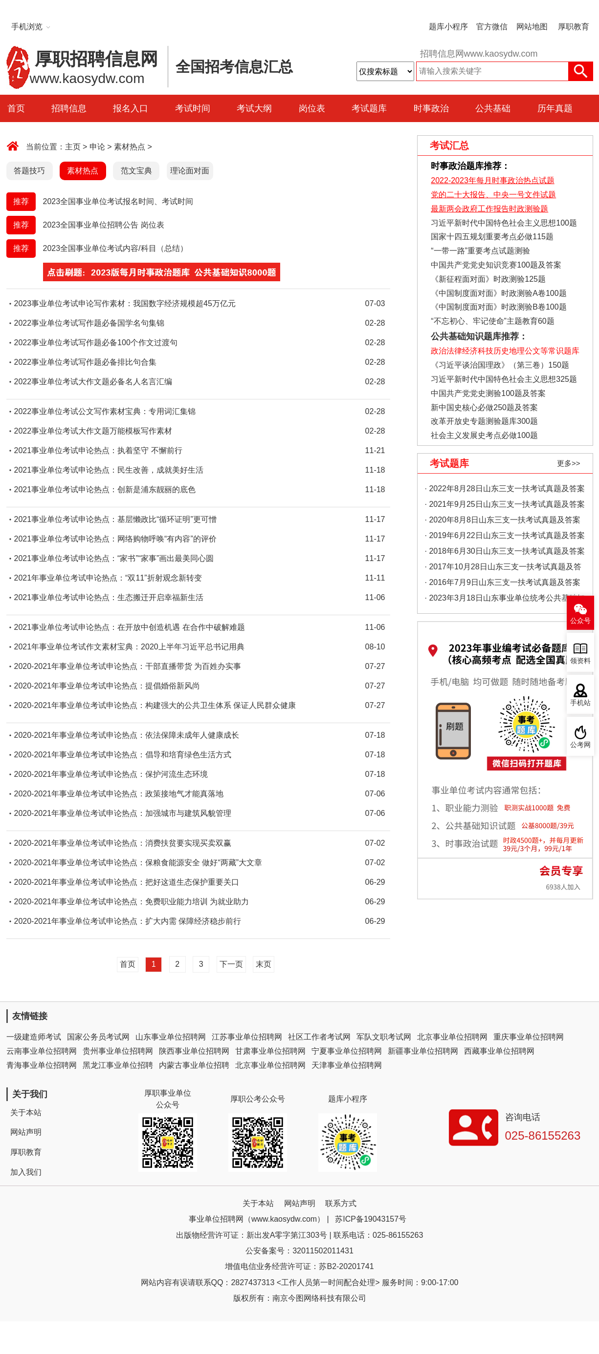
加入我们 (26, 1172)
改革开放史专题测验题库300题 (483, 421)
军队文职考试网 (383, 1037)
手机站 (580, 703)
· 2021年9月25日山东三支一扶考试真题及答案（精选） (505, 506)
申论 (97, 147)
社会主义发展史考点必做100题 (484, 435)
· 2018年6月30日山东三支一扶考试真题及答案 (505, 551)
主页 (73, 147)
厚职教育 (573, 26)
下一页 (231, 964)
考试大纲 (254, 108)
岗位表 (312, 108)
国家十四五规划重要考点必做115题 (492, 236)
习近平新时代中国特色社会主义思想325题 (504, 379)
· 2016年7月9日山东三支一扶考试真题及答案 (502, 582)
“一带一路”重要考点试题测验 (480, 251)
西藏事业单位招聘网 (499, 1051)
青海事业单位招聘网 (41, 1065)
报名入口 (130, 108)
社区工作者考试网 (319, 1037)
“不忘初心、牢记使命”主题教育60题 (492, 321)
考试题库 (369, 108)
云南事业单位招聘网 (41, 1051)
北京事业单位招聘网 (452, 1037)
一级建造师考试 (33, 1037)
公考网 (580, 745)
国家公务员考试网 (98, 1037)
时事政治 (431, 108)
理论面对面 (189, 171)
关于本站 (26, 1112)
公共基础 (492, 108)
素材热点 (129, 147)
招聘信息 (69, 108)
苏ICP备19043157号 (370, 1219)
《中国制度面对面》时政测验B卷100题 (498, 307)
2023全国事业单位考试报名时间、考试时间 (118, 201)
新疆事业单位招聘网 (423, 1051)
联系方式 (340, 1203)
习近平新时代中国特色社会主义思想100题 (504, 223)
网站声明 (26, 1132)
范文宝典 (136, 171)
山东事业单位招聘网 (170, 1037)
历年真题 (555, 108)
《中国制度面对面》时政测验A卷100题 (498, 293)
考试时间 (192, 108)
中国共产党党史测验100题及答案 (488, 393)
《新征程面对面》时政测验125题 (488, 279)
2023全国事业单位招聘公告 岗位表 (103, 225)
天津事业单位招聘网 (346, 1065)
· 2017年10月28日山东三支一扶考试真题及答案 (503, 568)
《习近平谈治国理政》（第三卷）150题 (496, 365)
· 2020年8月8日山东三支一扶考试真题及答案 (502, 520)
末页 (263, 964)
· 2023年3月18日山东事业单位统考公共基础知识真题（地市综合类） (505, 600)
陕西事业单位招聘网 (194, 1051)
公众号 (580, 621)
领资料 (580, 661)
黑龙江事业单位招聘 (118, 1065)
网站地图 (532, 26)
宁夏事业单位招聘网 (346, 1051)
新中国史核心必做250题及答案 (484, 407)
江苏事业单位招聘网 (247, 1037)
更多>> (568, 463)
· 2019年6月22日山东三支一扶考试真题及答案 (505, 535)
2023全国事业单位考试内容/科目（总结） (115, 248)
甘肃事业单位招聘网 (270, 1051)
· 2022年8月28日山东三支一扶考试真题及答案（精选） (505, 490)
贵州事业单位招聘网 (118, 1051)
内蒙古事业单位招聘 (194, 1065)
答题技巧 (29, 171)
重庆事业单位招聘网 (528, 1037)
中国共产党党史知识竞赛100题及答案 (496, 265)
